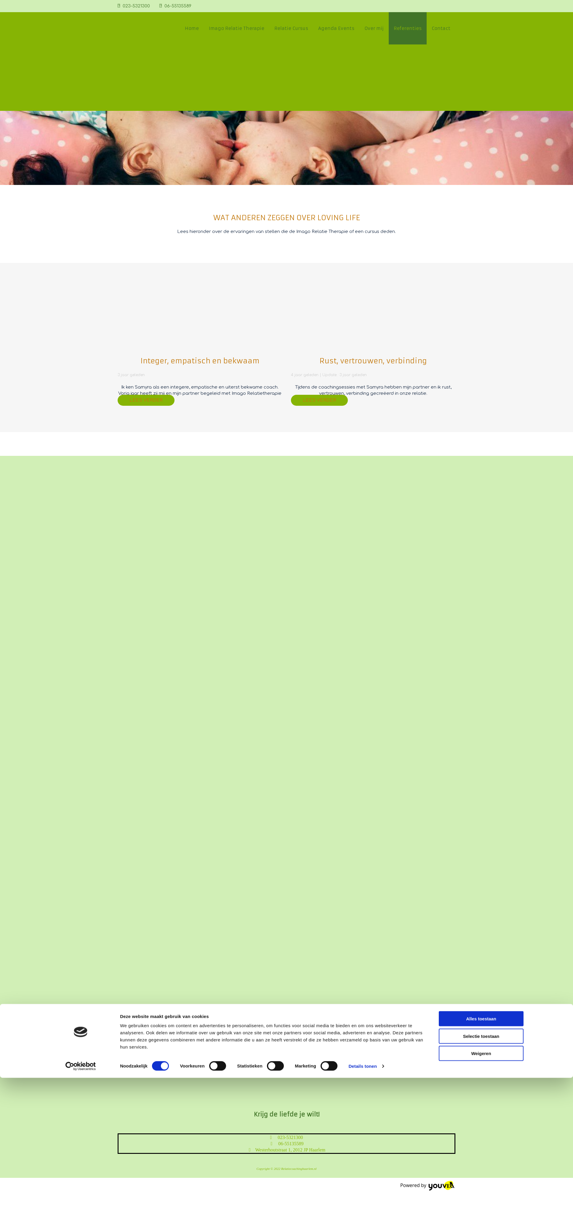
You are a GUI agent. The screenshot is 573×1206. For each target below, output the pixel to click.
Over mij (374, 28)
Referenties (408, 28)
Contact (441, 28)
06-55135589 (177, 6)
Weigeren (481, 702)
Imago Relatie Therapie (236, 28)
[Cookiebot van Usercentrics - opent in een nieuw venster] (81, 714)
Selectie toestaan (481, 684)
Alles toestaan (481, 667)
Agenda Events (336, 28)
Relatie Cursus (291, 28)
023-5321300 (136, 6)
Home (192, 28)
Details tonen (362, 714)
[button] (146, 400)
